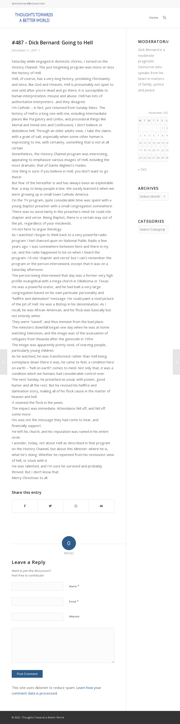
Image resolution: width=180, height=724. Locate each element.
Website (74, 616)
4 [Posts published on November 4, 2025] (145, 135)
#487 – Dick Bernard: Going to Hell (52, 42)
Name (74, 586)
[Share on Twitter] (50, 506)
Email (74, 601)
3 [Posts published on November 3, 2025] (140, 135)
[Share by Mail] (101, 506)
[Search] (164, 17)
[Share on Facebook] (25, 506)
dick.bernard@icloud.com (28, 3)
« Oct (142, 169)
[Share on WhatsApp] (76, 506)
